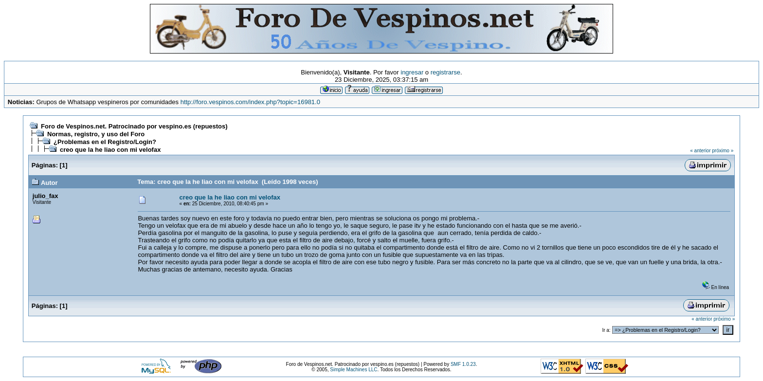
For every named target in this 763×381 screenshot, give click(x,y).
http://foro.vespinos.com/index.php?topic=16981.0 (250, 102)
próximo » (722, 150)
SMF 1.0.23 (463, 364)
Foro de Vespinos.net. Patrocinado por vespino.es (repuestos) (134, 126)
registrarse (445, 72)
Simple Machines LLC (353, 369)
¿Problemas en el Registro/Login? (105, 141)
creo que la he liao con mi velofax (110, 149)
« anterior (700, 150)
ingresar (411, 72)
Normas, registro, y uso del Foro (96, 134)
